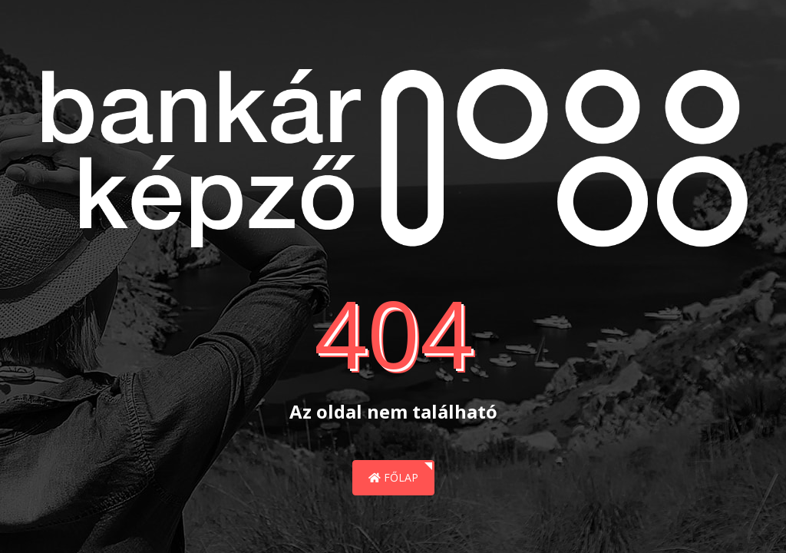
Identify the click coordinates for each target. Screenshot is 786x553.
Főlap (393, 477)
